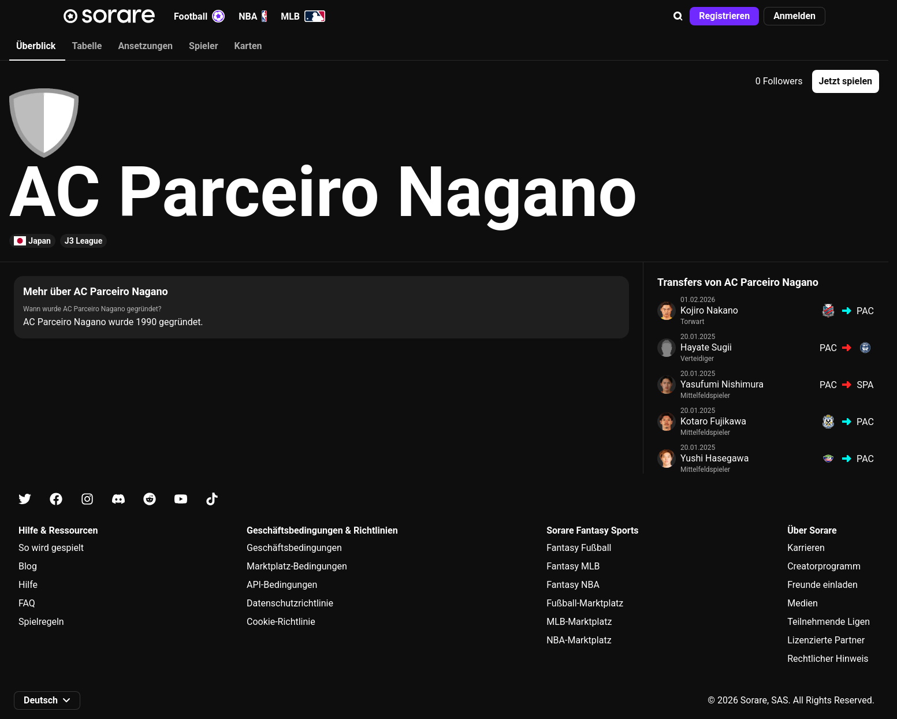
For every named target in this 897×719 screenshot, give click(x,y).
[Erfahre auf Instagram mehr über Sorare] (87, 499)
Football (199, 16)
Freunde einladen (822, 584)
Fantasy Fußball (578, 547)
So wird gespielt (51, 547)
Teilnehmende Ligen (828, 621)
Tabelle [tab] (87, 45)
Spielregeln (41, 621)
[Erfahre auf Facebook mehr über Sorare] (56, 499)
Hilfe (28, 584)
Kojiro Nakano (709, 310)
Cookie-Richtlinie (281, 621)
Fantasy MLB (573, 566)
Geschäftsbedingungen (294, 547)
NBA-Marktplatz (578, 640)
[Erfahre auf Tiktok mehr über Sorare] (212, 499)
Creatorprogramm (824, 566)
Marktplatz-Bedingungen (297, 566)
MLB (303, 16)
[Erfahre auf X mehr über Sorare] (25, 499)
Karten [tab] (248, 45)
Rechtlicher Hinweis (827, 658)
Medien (802, 603)
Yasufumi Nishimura (722, 384)
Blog (27, 566)
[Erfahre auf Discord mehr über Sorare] (118, 499)
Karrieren (806, 547)
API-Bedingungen (282, 584)
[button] (678, 16)
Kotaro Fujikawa (713, 421)
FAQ (26, 603)
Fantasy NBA (573, 584)
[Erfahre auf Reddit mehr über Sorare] (150, 499)
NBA (253, 16)
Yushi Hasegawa (714, 458)
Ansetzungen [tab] (145, 45)
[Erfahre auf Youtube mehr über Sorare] (181, 499)
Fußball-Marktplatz (584, 603)
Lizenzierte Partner (826, 640)
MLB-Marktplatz (579, 621)
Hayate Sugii (706, 347)
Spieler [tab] (203, 45)
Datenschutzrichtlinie (290, 603)
